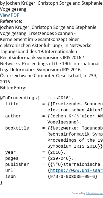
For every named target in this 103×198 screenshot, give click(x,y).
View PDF (9, 15)
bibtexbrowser (94, 193)
